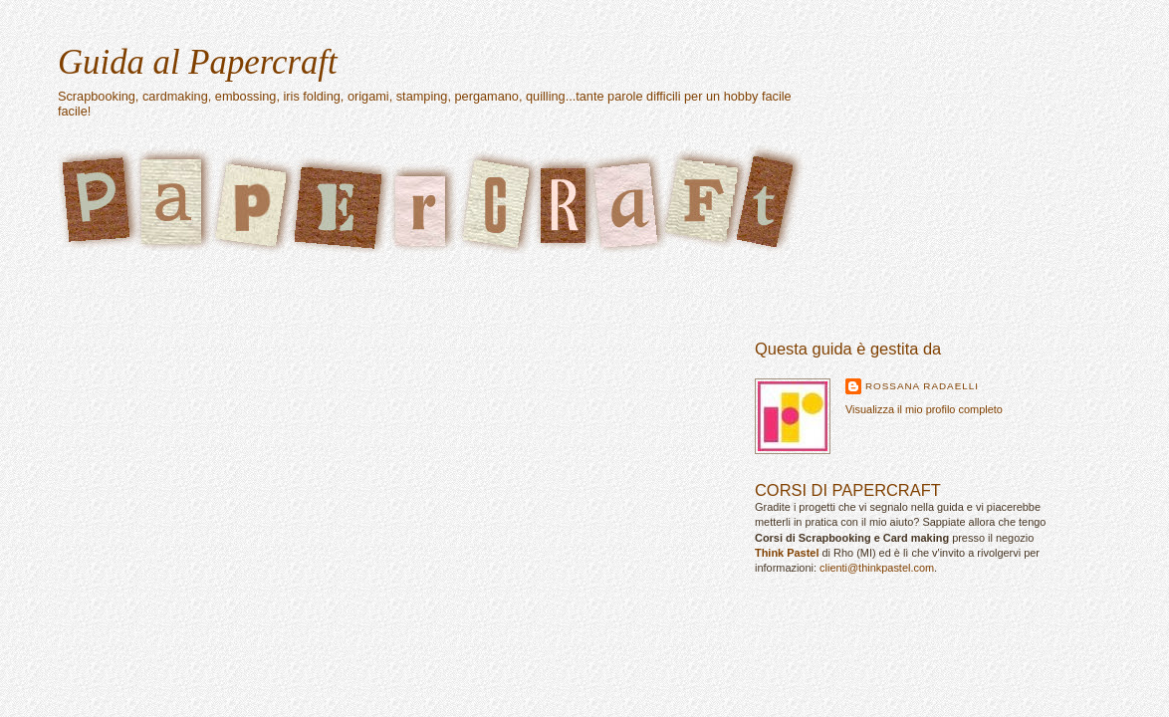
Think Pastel (786, 553)
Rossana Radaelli (922, 385)
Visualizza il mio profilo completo (924, 409)
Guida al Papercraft (198, 62)
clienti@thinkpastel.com (876, 568)
